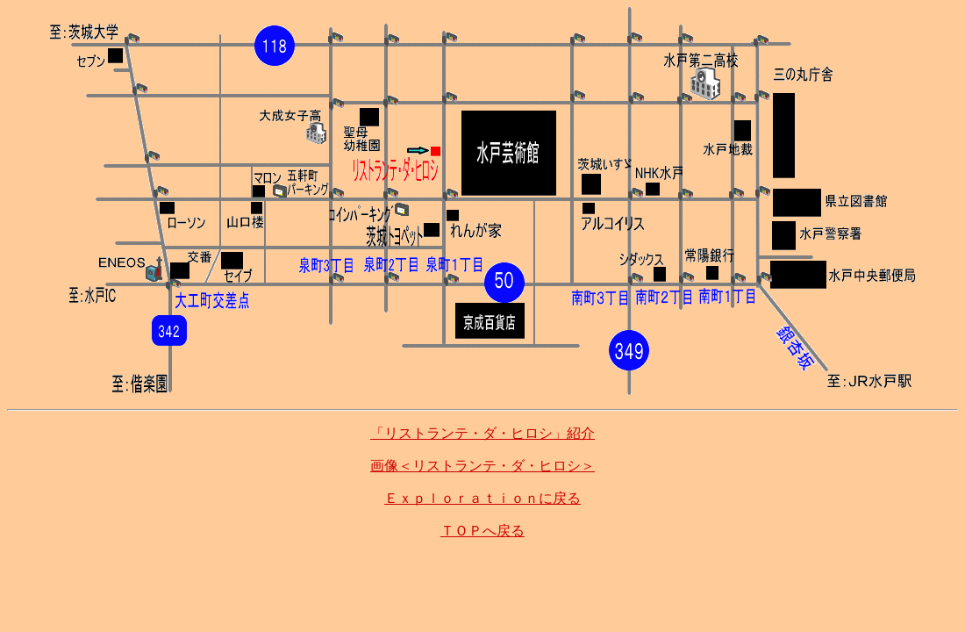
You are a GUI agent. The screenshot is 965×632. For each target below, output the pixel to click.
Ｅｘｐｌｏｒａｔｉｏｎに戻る (482, 498)
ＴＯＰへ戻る (482, 530)
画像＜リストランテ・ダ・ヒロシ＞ (482, 465)
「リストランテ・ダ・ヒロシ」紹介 (482, 433)
